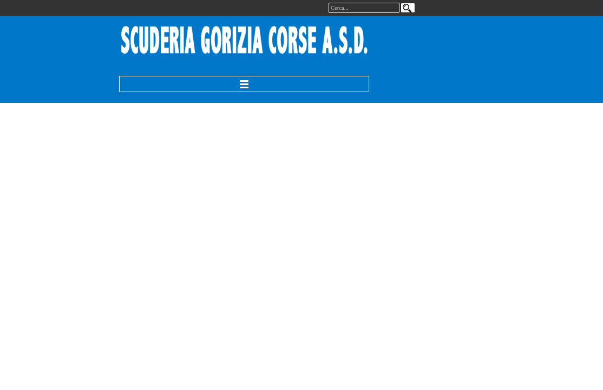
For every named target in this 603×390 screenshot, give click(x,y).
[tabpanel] (244, 41)
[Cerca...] (364, 8)
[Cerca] (408, 8)
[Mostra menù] (244, 84)
